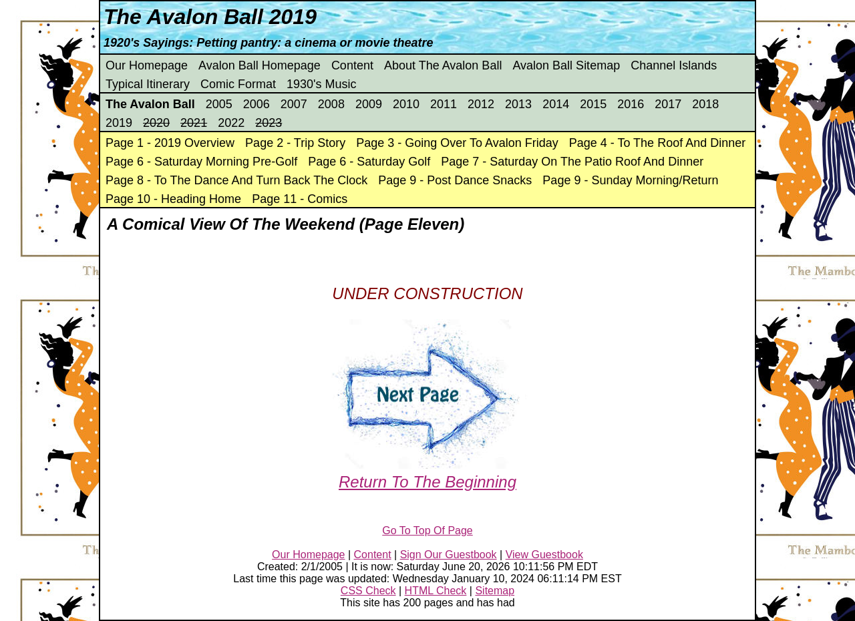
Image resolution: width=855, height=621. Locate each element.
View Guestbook (544, 554)
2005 (219, 104)
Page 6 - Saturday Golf (369, 161)
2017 (668, 104)
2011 (443, 104)
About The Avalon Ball (443, 65)
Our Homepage (147, 65)
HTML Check (436, 590)
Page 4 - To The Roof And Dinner (657, 143)
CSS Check (368, 590)
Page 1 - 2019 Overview (170, 143)
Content (352, 65)
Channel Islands (674, 65)
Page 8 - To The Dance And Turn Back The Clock (236, 180)
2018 (705, 104)
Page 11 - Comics (299, 199)
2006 (256, 104)
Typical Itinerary (148, 84)
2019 (119, 123)
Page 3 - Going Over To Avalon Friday (457, 143)
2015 (593, 104)
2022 (231, 123)
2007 (294, 104)
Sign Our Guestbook (448, 554)
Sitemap (494, 590)
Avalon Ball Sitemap (566, 65)
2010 (406, 104)
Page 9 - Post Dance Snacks (455, 180)
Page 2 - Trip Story (295, 143)
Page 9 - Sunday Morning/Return (630, 180)
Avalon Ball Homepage (259, 65)
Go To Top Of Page (427, 530)
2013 (518, 104)
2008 (331, 104)
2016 (630, 104)
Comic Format (238, 84)
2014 (555, 104)
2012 (481, 104)
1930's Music (321, 84)
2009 (368, 104)
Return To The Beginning (427, 472)
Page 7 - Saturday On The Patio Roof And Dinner (572, 161)
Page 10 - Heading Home (173, 199)
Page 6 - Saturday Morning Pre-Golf (201, 161)
